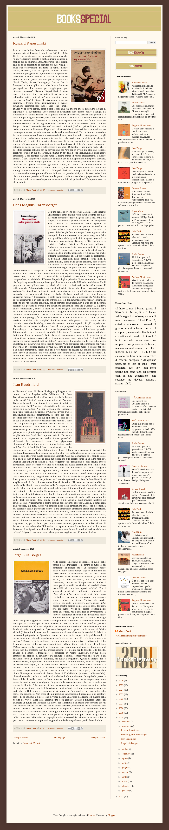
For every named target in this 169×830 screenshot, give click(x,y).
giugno (125, 767)
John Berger (137, 148)
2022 (121, 699)
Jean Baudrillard (26, 384)
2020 (121, 708)
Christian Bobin (139, 577)
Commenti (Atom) (31, 743)
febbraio (126, 786)
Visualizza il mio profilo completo (131, 636)
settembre (126, 754)
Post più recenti (21, 737)
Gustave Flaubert (139, 188)
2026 (121, 680)
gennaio (125, 790)
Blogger (111, 815)
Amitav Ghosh (138, 102)
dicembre (126, 721)
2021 (121, 704)
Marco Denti (125, 631)
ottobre (125, 749)
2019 (121, 713)
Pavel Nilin (137, 532)
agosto (125, 758)
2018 (121, 717)
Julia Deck (136, 231)
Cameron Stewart (140, 466)
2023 (121, 694)
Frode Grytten (138, 254)
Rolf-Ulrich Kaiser (140, 420)
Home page (59, 737)
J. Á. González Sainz (141, 397)
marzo (125, 781)
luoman (91, 815)
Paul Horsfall (138, 554)
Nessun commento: (56, 190)
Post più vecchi (98, 737)
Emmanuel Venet (139, 82)
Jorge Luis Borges (27, 555)
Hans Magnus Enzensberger (35, 205)
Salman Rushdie (139, 489)
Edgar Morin (137, 211)
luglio (124, 763)
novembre (126, 726)
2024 (121, 690)
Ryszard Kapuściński (29, 43)
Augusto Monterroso (141, 125)
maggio (125, 772)
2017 (121, 796)
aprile (124, 777)
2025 (121, 685)
